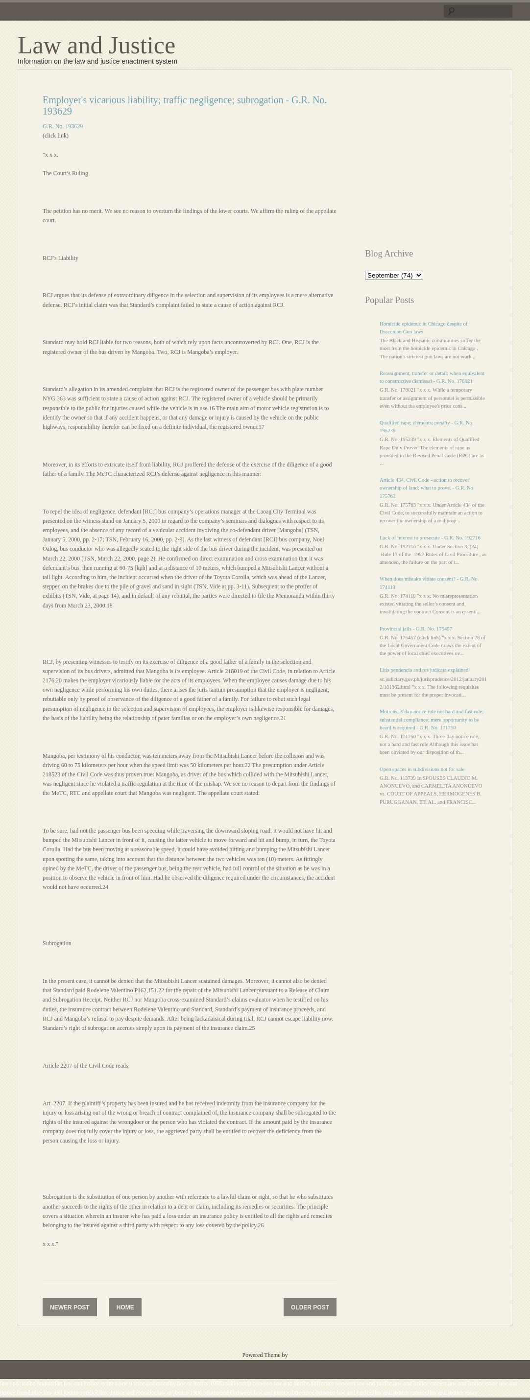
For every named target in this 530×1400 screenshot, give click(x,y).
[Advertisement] (447, 163)
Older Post (310, 1307)
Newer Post (70, 1307)
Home (125, 1307)
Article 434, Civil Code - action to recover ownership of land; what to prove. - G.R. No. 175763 (427, 487)
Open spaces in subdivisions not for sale (422, 769)
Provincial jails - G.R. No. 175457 (416, 628)
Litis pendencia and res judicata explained (424, 670)
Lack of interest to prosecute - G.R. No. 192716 (430, 537)
